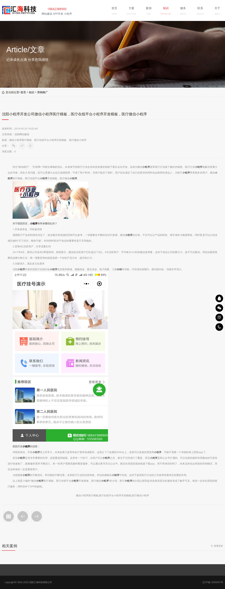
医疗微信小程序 (77, 140)
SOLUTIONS (131, 14)
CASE (149, 14)
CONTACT (200, 14)
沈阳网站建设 (21, 134)
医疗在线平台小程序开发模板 (50, 140)
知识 (31, 92)
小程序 (146, 167)
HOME (114, 14)
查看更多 (218, 545)
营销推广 (42, 92)
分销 (119, 269)
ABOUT (217, 14)
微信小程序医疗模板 (20, 140)
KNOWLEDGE (165, 14)
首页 (23, 92)
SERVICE (183, 14)
